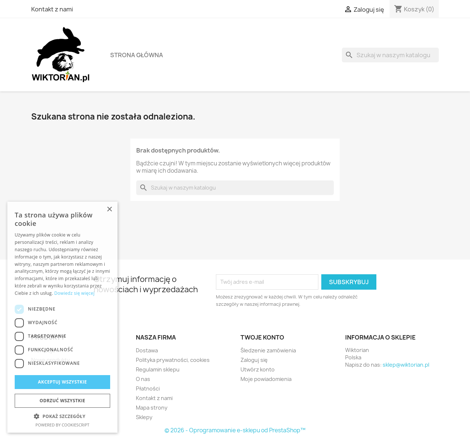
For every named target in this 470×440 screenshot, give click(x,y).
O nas (143, 378)
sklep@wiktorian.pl (406, 364)
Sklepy (144, 417)
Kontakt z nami (52, 9)
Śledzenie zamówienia (268, 350)
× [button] (109, 209)
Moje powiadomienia (266, 378)
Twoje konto (262, 337)
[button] (62, 416)
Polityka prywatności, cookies (173, 359)
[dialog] (62, 317)
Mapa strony (151, 407)
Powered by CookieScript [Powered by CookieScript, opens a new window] (63, 425)
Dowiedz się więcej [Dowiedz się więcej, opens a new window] (74, 293)
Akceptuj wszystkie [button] (62, 382)
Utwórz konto (258, 369)
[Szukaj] (390, 55)
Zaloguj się (254, 359)
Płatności (148, 388)
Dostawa (147, 350)
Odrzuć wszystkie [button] (62, 400)
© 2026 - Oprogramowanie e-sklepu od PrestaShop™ (235, 430)
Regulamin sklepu (158, 369)
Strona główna (136, 55)
